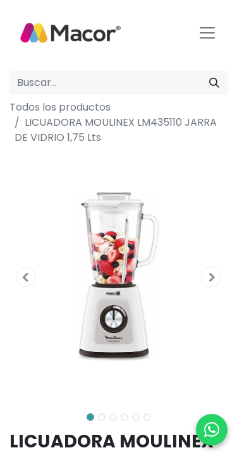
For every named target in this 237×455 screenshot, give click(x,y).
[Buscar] (214, 83)
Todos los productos (60, 107)
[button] (25, 276)
